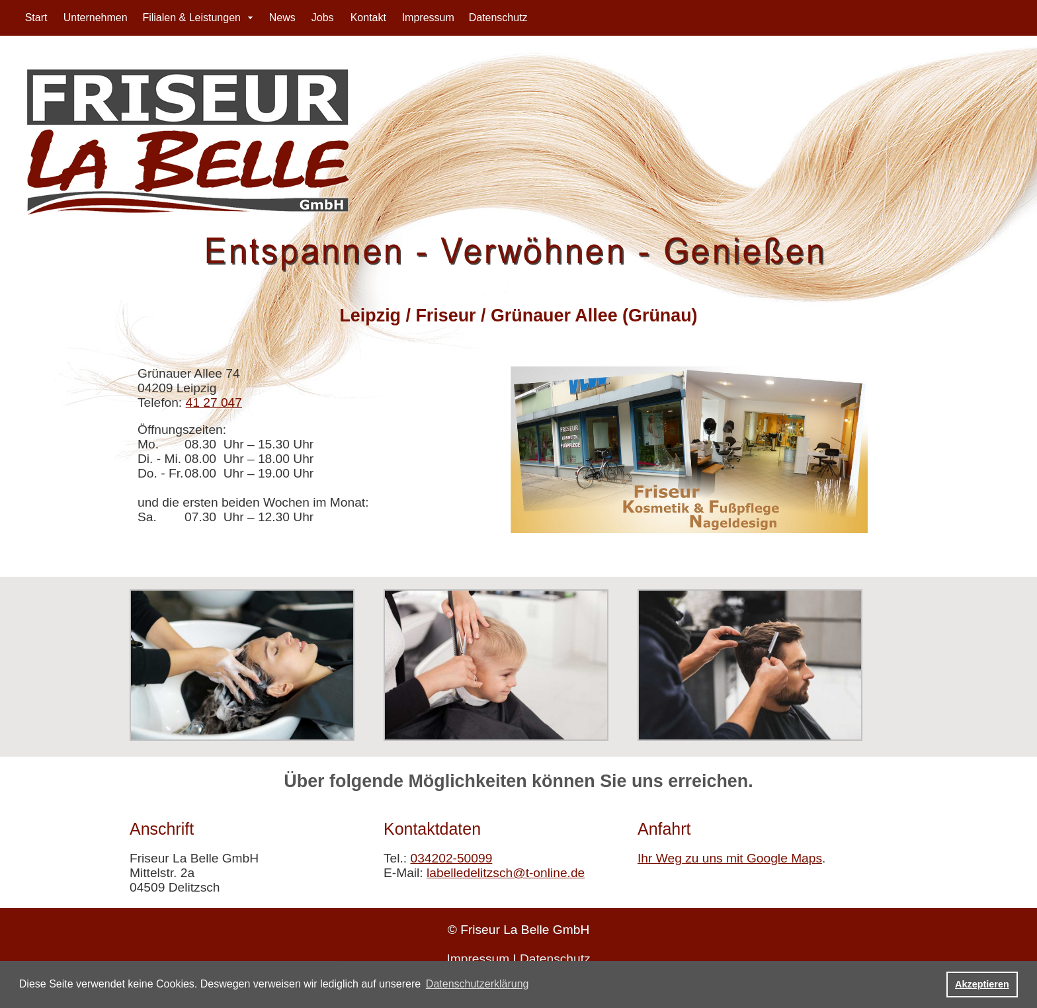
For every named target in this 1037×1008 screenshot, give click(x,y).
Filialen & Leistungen (191, 17)
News (282, 17)
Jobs (322, 17)
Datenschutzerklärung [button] (477, 983)
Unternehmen (95, 17)
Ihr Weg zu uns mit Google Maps (730, 858)
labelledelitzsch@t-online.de (506, 873)
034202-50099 (452, 858)
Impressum (428, 17)
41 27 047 (214, 402)
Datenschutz (498, 17)
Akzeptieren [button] (982, 984)
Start (36, 17)
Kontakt (368, 17)
